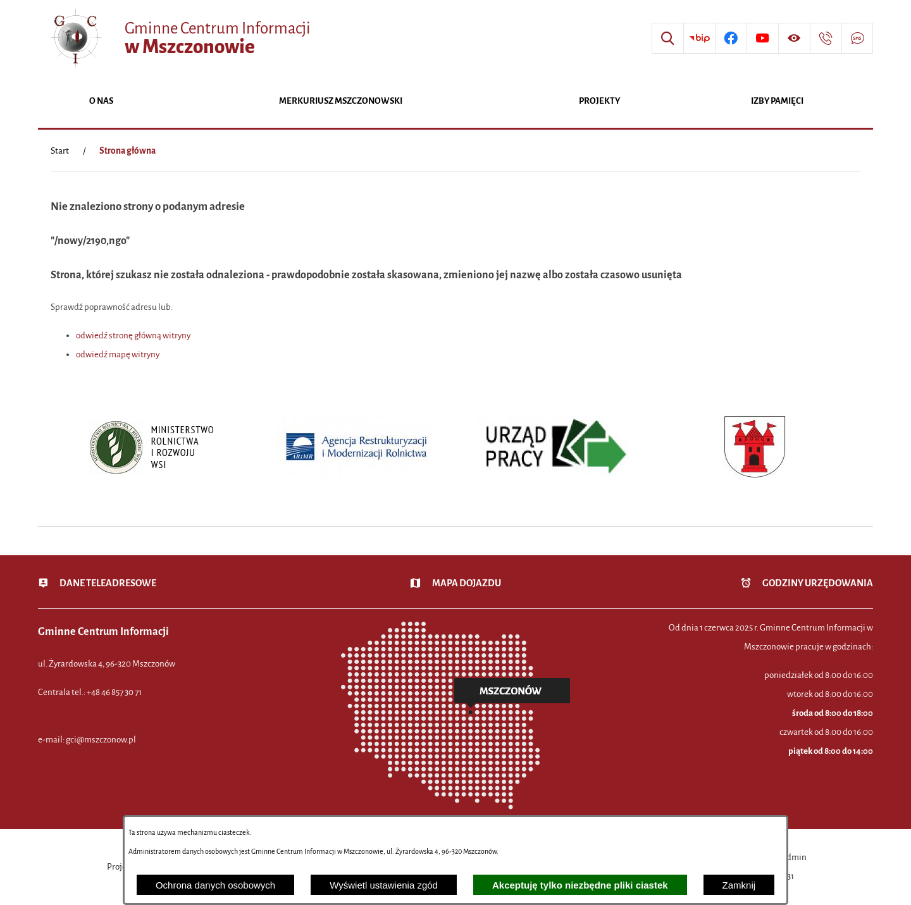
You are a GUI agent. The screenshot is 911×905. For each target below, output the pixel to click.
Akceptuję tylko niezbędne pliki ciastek (580, 885)
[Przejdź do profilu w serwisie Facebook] (731, 38)
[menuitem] (101, 102)
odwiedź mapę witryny (117, 354)
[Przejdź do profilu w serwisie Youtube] (762, 38)
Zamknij (739, 885)
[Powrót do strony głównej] (60, 151)
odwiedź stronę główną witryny (133, 335)
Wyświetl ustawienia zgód (384, 885)
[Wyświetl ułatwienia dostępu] (794, 38)
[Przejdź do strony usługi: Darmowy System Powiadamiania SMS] (857, 38)
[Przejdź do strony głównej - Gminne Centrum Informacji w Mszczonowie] (179, 38)
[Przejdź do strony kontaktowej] (825, 38)
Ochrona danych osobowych (215, 885)
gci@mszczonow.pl (101, 739)
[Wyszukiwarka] (667, 38)
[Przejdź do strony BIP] (699, 38)
